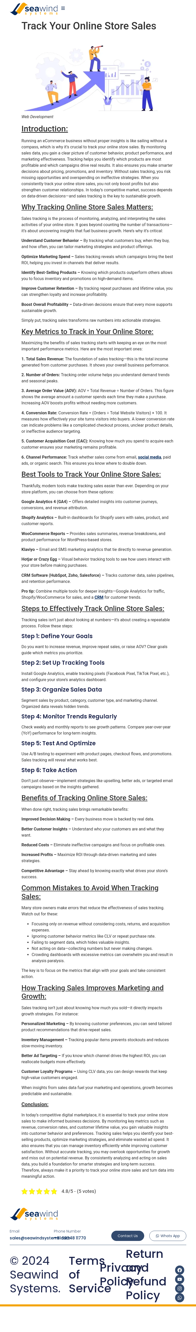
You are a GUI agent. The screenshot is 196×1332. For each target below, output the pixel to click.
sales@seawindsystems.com (40, 1238)
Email (14, 1231)
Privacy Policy (121, 1275)
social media (149, 457)
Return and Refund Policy (146, 1274)
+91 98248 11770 (70, 1238)
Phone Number (67, 1231)
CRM (98, 597)
